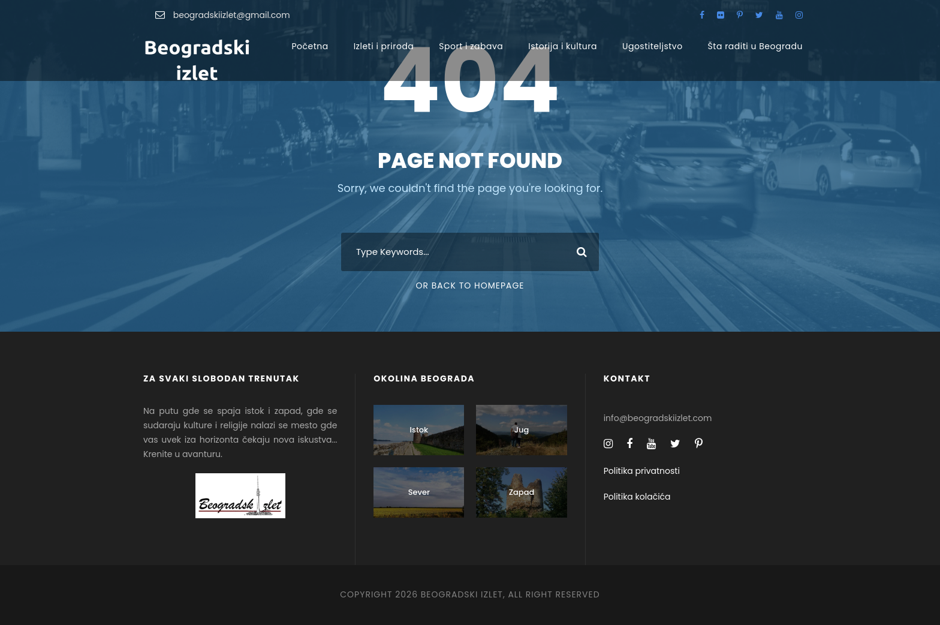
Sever (419, 492)
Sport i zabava (471, 46)
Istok (419, 429)
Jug (521, 429)
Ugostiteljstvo (652, 46)
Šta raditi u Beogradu (755, 46)
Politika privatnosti (642, 471)
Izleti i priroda (384, 46)
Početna (309, 46)
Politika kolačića (637, 497)
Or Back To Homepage (469, 286)
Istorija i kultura (562, 46)
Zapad (522, 492)
